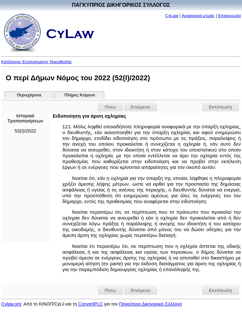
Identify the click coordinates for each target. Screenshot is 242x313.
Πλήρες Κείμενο (79, 95)
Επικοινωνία (229, 15)
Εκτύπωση (220, 107)
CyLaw (171, 15)
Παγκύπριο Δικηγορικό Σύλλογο (150, 304)
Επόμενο (140, 107)
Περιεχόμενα (29, 95)
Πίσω (110, 107)
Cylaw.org (11, 304)
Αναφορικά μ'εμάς (198, 15)
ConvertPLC (90, 304)
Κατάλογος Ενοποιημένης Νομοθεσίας (36, 61)
